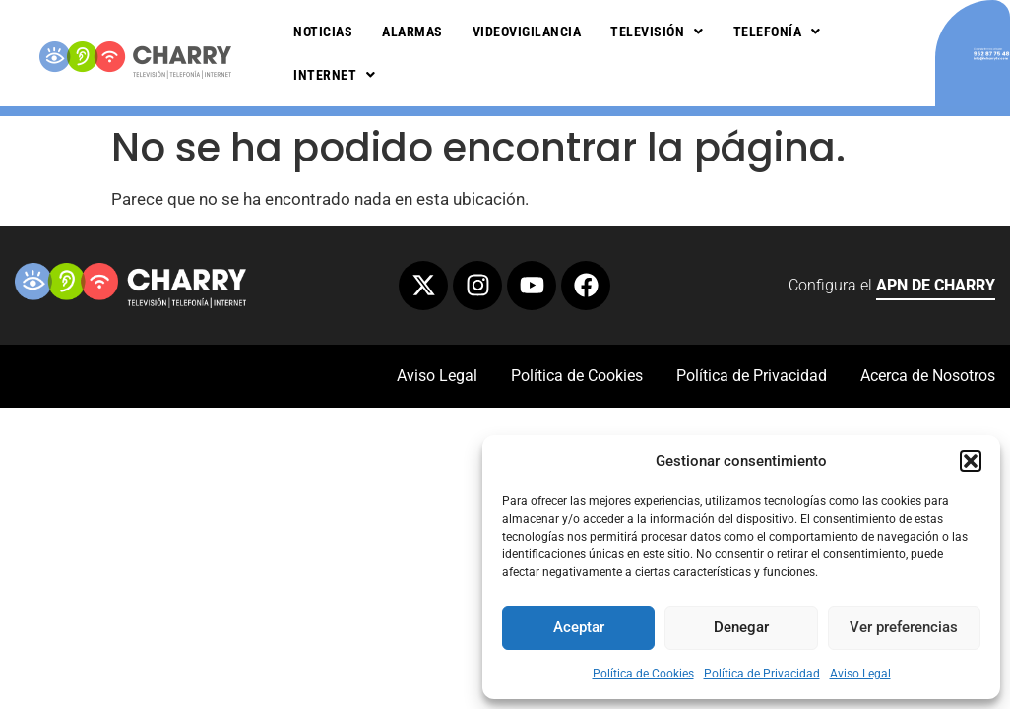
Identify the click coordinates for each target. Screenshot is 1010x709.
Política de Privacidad (762, 673)
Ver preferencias (904, 627)
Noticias (322, 31)
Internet (334, 75)
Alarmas (412, 31)
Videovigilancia (527, 31)
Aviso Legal (860, 673)
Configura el (892, 288)
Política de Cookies (643, 673)
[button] (970, 461)
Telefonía (777, 31)
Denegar (741, 627)
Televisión (657, 31)
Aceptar (578, 627)
